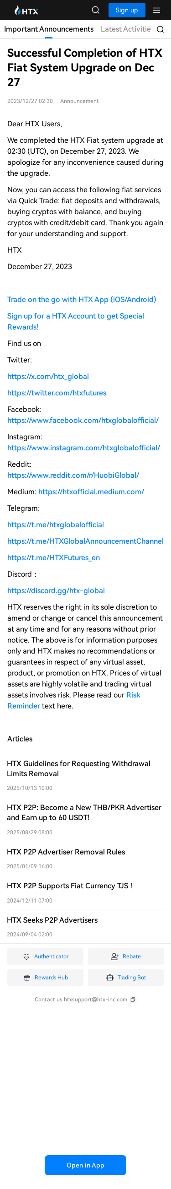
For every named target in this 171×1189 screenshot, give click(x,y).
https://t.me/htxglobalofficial (55, 524)
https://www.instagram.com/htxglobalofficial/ (83, 447)
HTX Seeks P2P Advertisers (52, 920)
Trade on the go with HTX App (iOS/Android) (81, 299)
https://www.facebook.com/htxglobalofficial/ (83, 420)
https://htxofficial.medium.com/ (91, 491)
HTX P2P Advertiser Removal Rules (66, 852)
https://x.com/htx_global (48, 376)
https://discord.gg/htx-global (56, 590)
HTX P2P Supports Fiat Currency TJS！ (71, 885)
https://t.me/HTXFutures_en (53, 557)
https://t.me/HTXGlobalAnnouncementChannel (85, 541)
